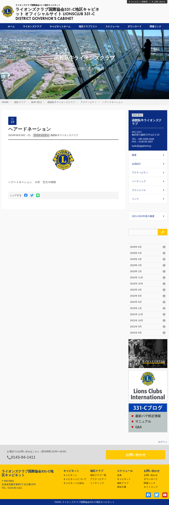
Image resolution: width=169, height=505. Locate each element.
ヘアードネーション (112, 102)
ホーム (11, 26)
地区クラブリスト (88, 26)
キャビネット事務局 (138, 2)
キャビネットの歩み (73, 483)
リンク (135, 198)
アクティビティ (89, 102)
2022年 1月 (148, 308)
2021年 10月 (148, 320)
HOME (5, 102)
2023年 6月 (148, 247)
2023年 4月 (148, 259)
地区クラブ (20, 102)
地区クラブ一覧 (98, 475)
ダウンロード (134, 26)
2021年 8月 (148, 332)
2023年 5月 (148, 253)
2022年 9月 (148, 289)
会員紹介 (136, 163)
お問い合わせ (158, 2)
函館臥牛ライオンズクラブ (61, 102)
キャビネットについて (74, 479)
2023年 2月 (148, 271)
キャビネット (70, 475)
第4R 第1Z (36, 102)
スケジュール (112, 26)
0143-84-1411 (23, 457)
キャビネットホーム (60, 26)
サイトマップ (151, 487)
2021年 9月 (148, 326)
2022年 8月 (148, 295)
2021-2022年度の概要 (143, 216)
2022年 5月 (148, 302)
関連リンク (155, 26)
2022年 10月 (148, 283)
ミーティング (139, 181)
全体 (119, 475)
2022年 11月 (148, 277)
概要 (134, 155)
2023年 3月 (148, 265)
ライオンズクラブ (32, 26)
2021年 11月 (148, 314)
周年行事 (121, 487)
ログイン (162, 442)
